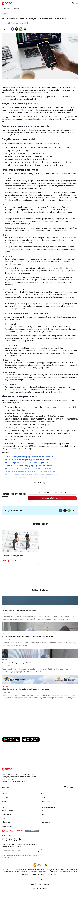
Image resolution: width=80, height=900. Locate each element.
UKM (42, 794)
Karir (42, 815)
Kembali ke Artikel (11, 8)
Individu (4, 794)
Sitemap (46, 884)
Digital (4, 801)
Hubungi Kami (6, 836)
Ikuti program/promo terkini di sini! (52, 492)
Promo (4, 807)
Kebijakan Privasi (45, 880)
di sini (55, 874)
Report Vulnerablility (40, 888)
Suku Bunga (6, 822)
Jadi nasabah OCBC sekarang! (51, 498)
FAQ (42, 811)
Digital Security (46, 822)
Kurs (3, 818)
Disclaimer (32, 880)
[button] (38, 851)
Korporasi (5, 798)
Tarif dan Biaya (7, 815)
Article (43, 818)
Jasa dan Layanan (8, 811)
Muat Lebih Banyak (40, 483)
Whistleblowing (36, 884)
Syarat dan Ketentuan (48, 807)
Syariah (43, 798)
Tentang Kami (45, 801)
